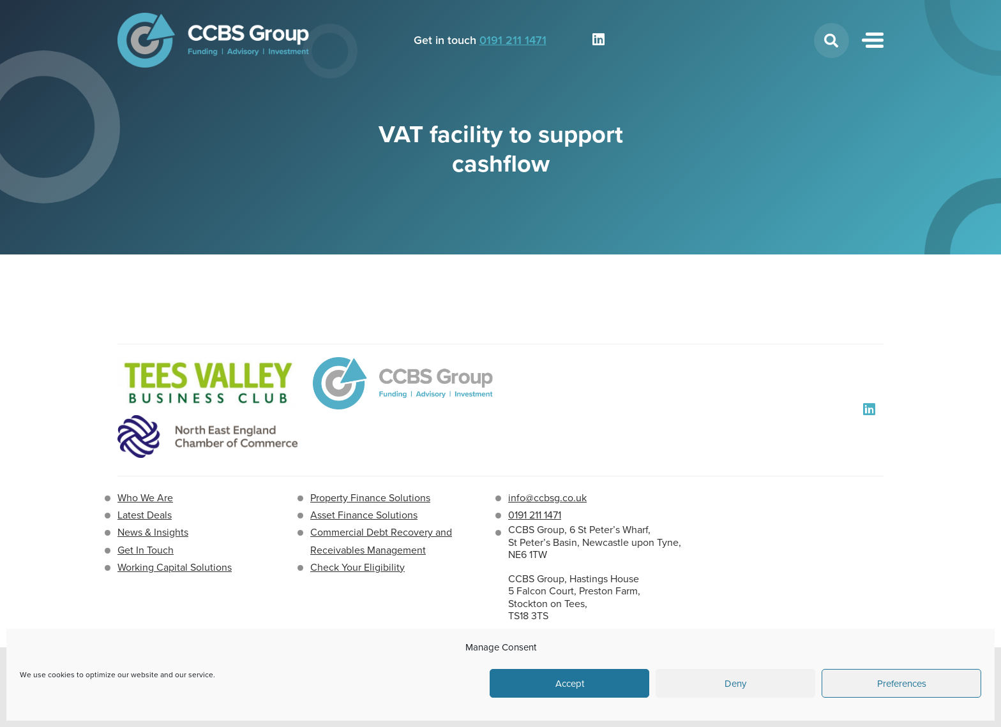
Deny (735, 684)
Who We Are (145, 497)
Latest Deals (144, 515)
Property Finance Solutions (370, 497)
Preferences (901, 684)
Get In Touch (145, 550)
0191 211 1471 (512, 40)
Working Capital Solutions (174, 567)
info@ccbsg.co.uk (547, 497)
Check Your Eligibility (357, 567)
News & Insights (152, 532)
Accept (569, 684)
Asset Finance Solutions (364, 515)
